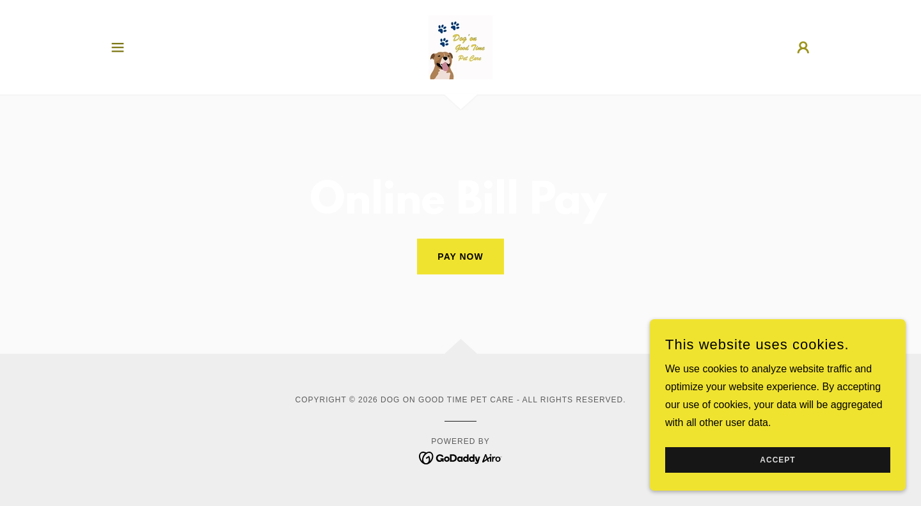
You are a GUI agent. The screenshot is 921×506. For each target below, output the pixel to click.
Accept (777, 459)
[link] (460, 46)
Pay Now (460, 256)
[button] (117, 47)
